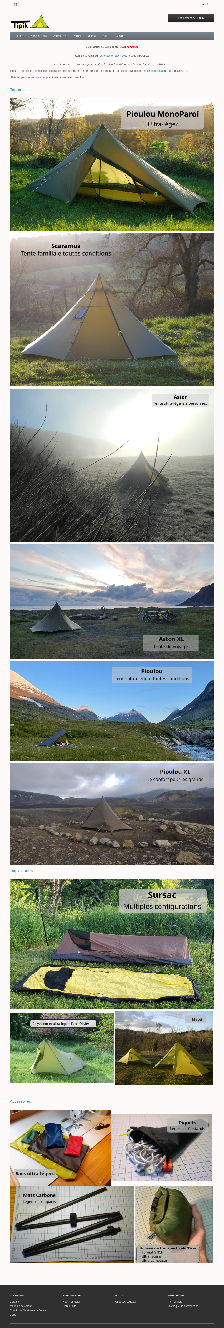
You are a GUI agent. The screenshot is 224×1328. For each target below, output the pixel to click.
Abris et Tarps (39, 35)
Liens (13, 1314)
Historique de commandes (183, 1306)
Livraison (15, 1301)
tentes (154, 70)
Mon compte (175, 1301)
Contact (120, 35)
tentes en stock (112, 55)
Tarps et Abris (22, 871)
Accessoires (60, 35)
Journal (92, 35)
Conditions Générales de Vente (28, 1310)
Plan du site (69, 1306)
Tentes (20, 35)
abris (164, 70)
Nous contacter (71, 1301)
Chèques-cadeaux (125, 1301)
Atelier (77, 35)
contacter (40, 77)
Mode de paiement (21, 1306)
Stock (106, 35)
